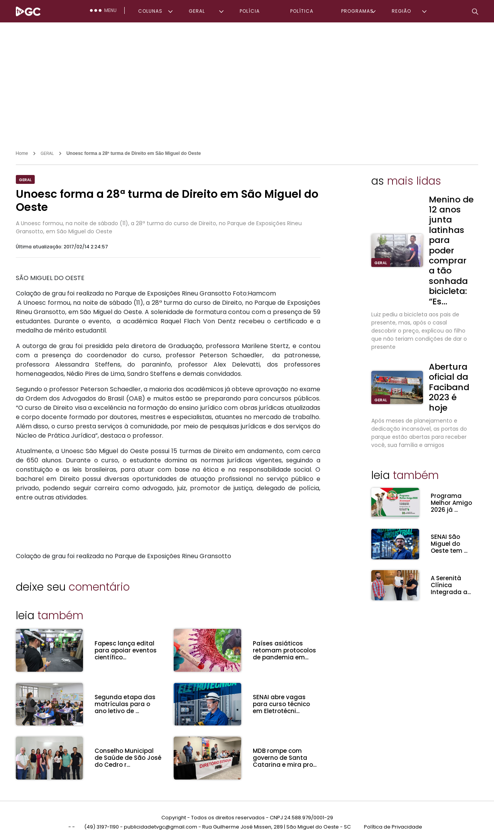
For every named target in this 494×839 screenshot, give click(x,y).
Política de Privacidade (393, 823)
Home (22, 153)
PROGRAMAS (357, 11)
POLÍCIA (250, 11)
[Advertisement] (247, 80)
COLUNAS (150, 11)
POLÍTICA (301, 11)
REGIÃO (401, 11)
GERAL (197, 11)
